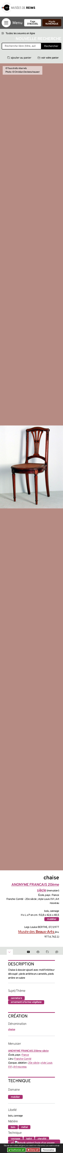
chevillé (42, 1139)
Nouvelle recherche (38, 39)
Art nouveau (20, 1067)
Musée (51, 23)
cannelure (16, 998)
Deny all (34, 1150)
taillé (29, 1139)
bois (13, 1127)
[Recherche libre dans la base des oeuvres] (21, 46)
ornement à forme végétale (26, 1002)
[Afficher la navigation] (6, 22)
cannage (15, 1139)
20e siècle (33, 1063)
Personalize (48, 1150)
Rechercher (51, 46)
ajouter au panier (19, 58)
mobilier (51, 919)
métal (24, 1127)
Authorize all (16, 1150)
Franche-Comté (22, 1059)
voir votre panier (48, 58)
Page (32, 23)
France (25, 1055)
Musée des (36, 932)
